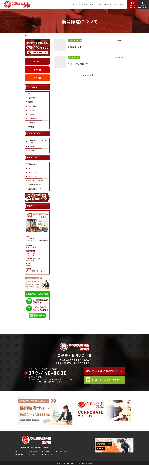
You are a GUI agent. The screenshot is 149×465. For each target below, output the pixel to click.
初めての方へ (82, 4)
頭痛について (32, 164)
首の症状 (76, 58)
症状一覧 (79, 41)
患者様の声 (32, 123)
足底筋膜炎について (34, 189)
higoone (89, 463)
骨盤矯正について (34, 146)
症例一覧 (113, 4)
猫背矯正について (34, 151)
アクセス (122, 4)
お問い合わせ (32, 118)
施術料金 (37, 69)
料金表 (92, 4)
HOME (72, 4)
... (68, 50)
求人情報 (31, 127)
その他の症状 (72, 41)
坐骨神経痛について (34, 185)
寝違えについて (33, 172)
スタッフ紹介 (103, 4)
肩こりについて (33, 176)
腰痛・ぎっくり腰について (37, 181)
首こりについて (33, 168)
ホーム (20, 452)
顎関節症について (74, 47)
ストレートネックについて (78, 64)
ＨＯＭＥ (37, 61)
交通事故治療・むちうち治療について (37, 141)
